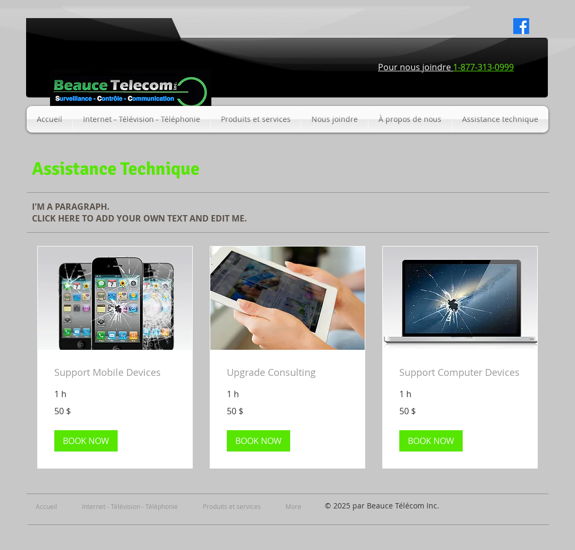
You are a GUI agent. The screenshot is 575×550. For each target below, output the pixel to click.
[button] (86, 441)
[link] (115, 373)
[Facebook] (521, 26)
